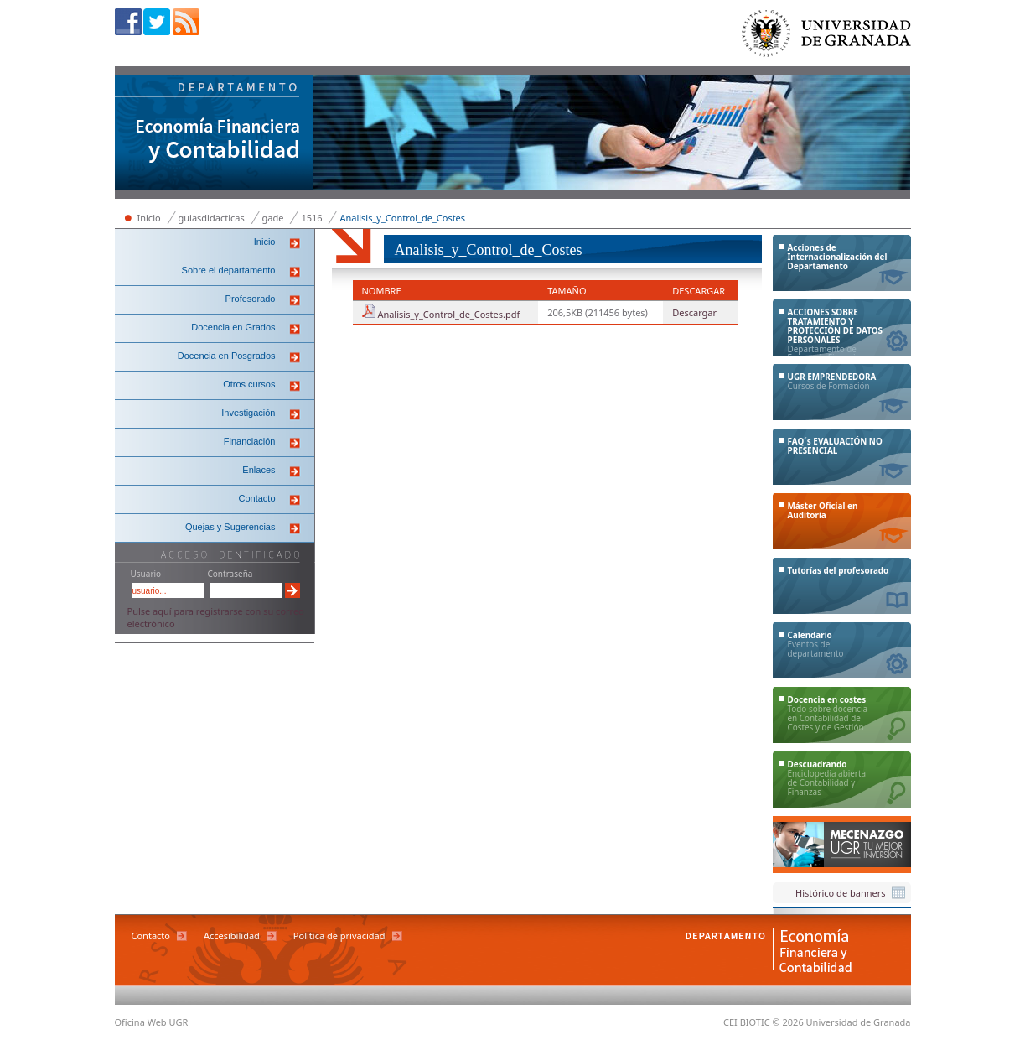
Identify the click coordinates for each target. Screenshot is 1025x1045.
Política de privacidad (339, 935)
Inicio (149, 217)
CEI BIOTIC (746, 1022)
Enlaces (258, 470)
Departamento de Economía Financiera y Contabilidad (214, 134)
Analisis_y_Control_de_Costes (402, 217)
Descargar (694, 312)
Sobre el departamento (229, 270)
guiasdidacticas (212, 217)
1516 (311, 217)
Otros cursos (249, 384)
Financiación (250, 441)
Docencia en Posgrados (227, 356)
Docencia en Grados (233, 327)
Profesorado (250, 299)
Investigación (248, 413)
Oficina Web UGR (152, 1022)
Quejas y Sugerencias (230, 527)
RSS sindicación (186, 21)
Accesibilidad (232, 935)
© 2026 (788, 1022)
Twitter (156, 21)
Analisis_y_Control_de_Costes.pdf (448, 314)
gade (273, 217)
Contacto (256, 498)
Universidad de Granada (827, 37)
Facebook (128, 21)
